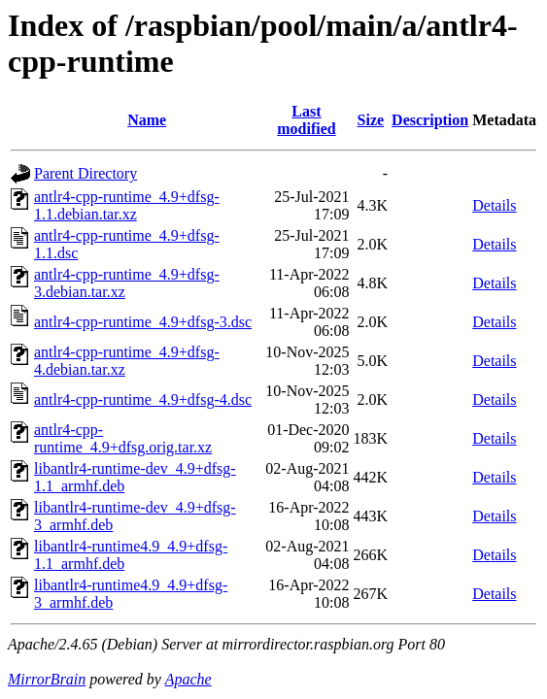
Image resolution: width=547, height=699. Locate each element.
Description (430, 120)
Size (371, 120)
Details (494, 205)
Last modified (306, 120)
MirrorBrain (46, 679)
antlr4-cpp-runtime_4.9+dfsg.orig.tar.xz (123, 438)
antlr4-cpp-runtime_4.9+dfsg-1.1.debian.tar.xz (127, 205)
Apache (188, 679)
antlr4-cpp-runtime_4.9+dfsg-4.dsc (143, 399)
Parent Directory (85, 173)
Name (146, 120)
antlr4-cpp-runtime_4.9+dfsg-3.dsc (143, 322)
